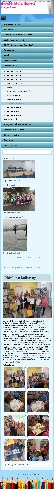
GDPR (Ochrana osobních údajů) (18, 45)
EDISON (10, 87)
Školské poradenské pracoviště (18, 35)
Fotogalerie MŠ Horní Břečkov (17, 124)
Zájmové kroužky (11, 135)
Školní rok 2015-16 (12, 115)
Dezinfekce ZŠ (10, 119)
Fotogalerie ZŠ (10, 66)
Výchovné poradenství (14, 40)
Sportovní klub (10, 61)
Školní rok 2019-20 (12, 75)
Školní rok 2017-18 (12, 107)
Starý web (8, 140)
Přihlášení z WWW (12, 24)
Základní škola (23, 465)
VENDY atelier (31, 487)
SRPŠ (6, 55)
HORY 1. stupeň (14, 95)
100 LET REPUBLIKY (16, 83)
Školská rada (9, 50)
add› (38, 258)
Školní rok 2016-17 (12, 111)
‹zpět (19, 258)
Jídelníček (8, 29)
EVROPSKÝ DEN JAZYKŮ (18, 91)
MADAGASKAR (14, 99)
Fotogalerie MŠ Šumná (14, 130)
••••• (27, 472)
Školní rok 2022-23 (12, 71)
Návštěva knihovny (15, 103)
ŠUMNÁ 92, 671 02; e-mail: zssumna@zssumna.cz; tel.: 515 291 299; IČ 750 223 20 (27, 2)
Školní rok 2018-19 (12, 79)
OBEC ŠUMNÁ (10, 145)
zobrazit (16, 180)
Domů (6, 268)
